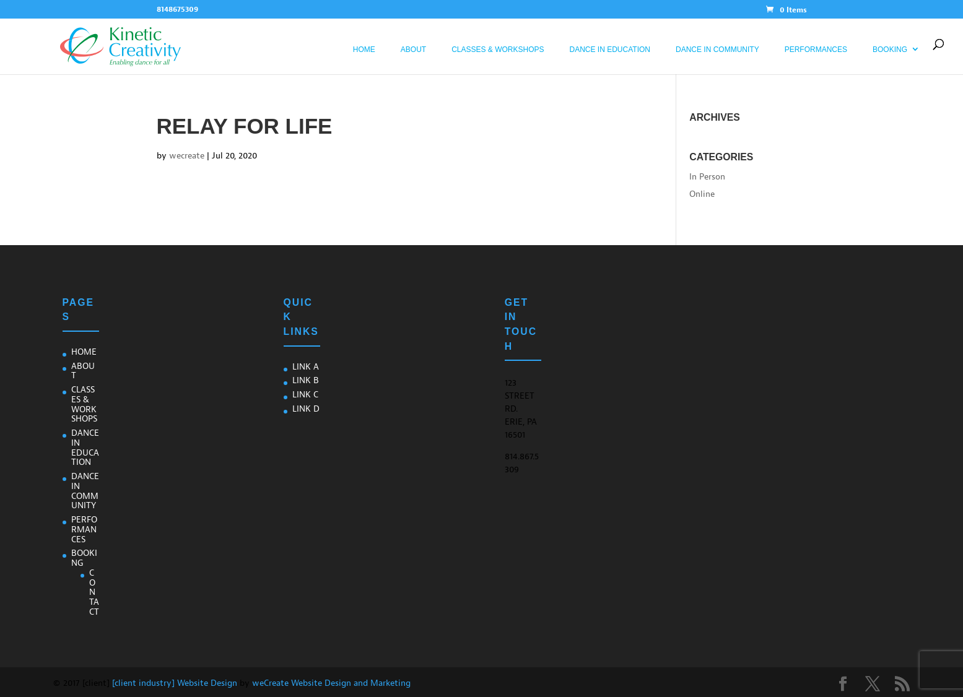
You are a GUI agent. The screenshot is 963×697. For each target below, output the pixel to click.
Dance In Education (610, 49)
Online (702, 194)
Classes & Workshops (497, 49)
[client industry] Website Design (174, 683)
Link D (306, 409)
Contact (94, 592)
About (413, 49)
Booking (890, 49)
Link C (305, 394)
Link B (305, 380)
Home (364, 49)
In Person (707, 176)
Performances (816, 49)
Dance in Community (717, 49)
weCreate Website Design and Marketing (331, 683)
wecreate (186, 155)
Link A (305, 366)
